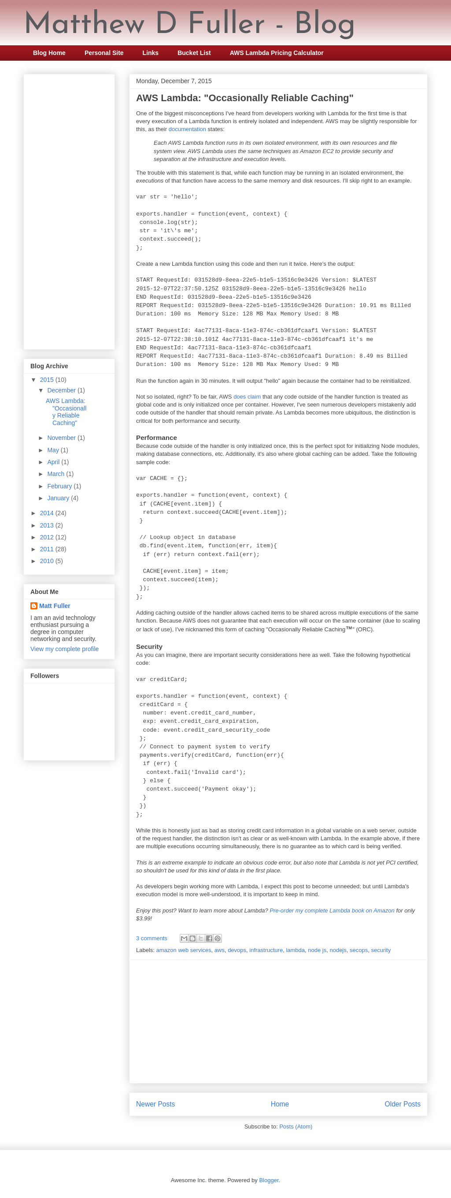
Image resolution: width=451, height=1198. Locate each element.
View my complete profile (64, 648)
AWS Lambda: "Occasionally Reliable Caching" (245, 97)
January (59, 498)
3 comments (151, 938)
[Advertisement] (278, 1022)
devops (237, 950)
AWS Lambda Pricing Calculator (277, 52)
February (60, 486)
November (62, 437)
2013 (47, 525)
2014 (47, 513)
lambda (295, 950)
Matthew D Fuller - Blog (189, 25)
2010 (47, 560)
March (56, 473)
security (381, 950)
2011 (47, 549)
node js (317, 950)
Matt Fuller (54, 605)
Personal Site (104, 52)
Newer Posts (155, 1104)
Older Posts (403, 1104)
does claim (247, 396)
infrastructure (266, 950)
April (54, 461)
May (53, 450)
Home (280, 1104)
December (62, 390)
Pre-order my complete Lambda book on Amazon (332, 910)
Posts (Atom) (295, 1126)
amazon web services (183, 950)
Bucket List (194, 52)
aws (219, 950)
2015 (47, 379)
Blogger (268, 1180)
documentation (187, 129)
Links (151, 52)
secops (359, 950)
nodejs (337, 950)
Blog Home (49, 52)
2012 (47, 537)
